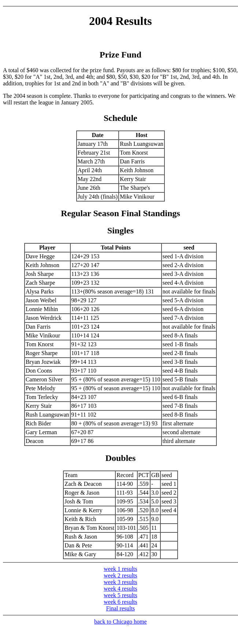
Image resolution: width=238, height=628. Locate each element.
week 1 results (120, 569)
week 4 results (120, 588)
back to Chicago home (120, 621)
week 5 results (120, 595)
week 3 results (120, 582)
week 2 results (120, 575)
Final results (120, 608)
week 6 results (120, 602)
